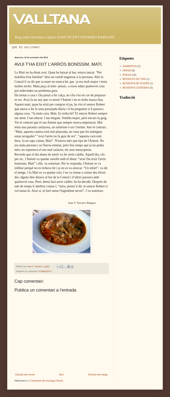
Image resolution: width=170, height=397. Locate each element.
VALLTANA (52, 19)
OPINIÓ (127, 70)
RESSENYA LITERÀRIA (136, 87)
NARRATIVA (45, 271)
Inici (61, 374)
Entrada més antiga (98, 374)
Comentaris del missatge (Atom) (46, 380)
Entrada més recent (25, 374)
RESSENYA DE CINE (134, 79)
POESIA (127, 75)
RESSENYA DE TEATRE (136, 83)
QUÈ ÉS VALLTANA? (26, 47)
